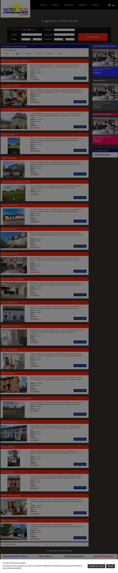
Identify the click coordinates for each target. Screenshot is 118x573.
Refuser (110, 566)
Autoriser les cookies (96, 566)
